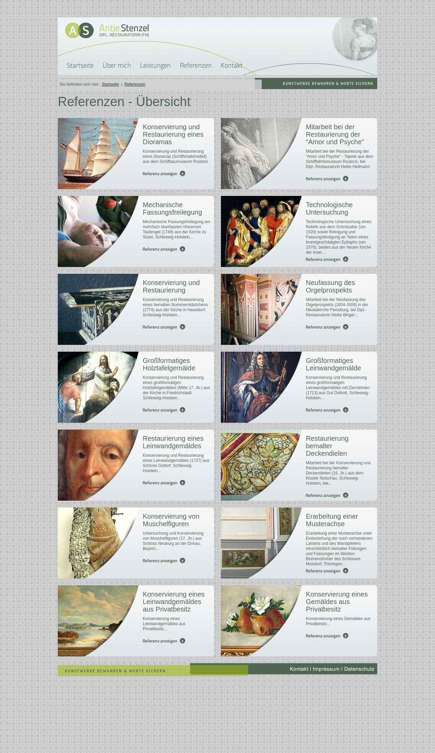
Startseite (110, 84)
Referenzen (134, 84)
